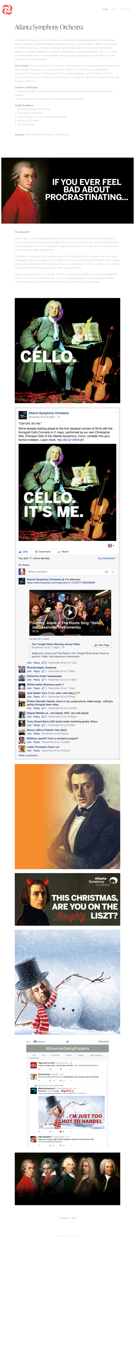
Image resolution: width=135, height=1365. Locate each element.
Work (105, 9)
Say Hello (125, 9)
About (115, 9)
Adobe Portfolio (72, 1236)
